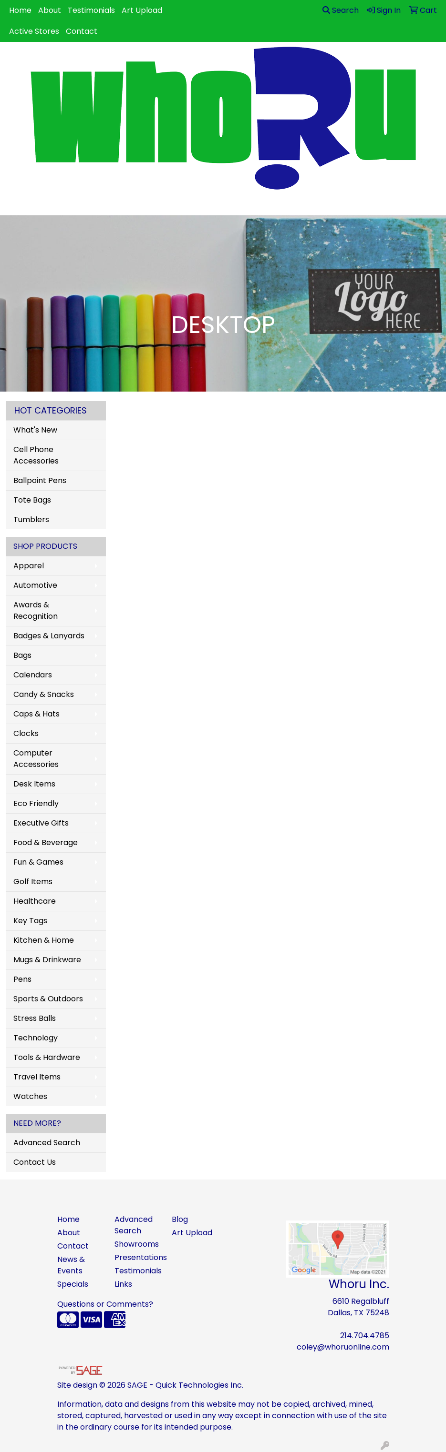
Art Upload (142, 10)
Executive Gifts (41, 822)
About (49, 10)
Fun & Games (38, 862)
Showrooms (136, 1244)
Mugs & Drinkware (47, 959)
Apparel (28, 565)
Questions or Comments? (105, 1304)
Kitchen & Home (43, 940)
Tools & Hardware (46, 1057)
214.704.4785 (364, 1335)
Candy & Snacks (43, 694)
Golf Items (32, 881)
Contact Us (34, 1162)
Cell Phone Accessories (36, 455)
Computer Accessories (36, 758)
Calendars (32, 674)
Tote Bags (32, 499)
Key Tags (30, 920)
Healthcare (34, 901)
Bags (22, 655)
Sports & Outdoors (48, 998)
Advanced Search (46, 1142)
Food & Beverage (45, 842)
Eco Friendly (36, 803)
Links (123, 1284)
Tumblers (31, 519)
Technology (35, 1037)
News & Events (71, 1265)
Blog (180, 1219)
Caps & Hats (36, 713)
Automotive (35, 585)
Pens (22, 979)
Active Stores (34, 31)
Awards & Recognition (35, 610)
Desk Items (34, 783)
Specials (72, 1284)
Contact (81, 31)
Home (20, 10)
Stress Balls (34, 1018)
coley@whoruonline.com (343, 1346)
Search (340, 10)
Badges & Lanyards (48, 635)
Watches (30, 1096)
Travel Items (37, 1076)
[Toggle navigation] (15, 205)
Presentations (137, 1257)
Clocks (26, 733)
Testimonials (91, 10)
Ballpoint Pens (39, 480)
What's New (35, 429)
